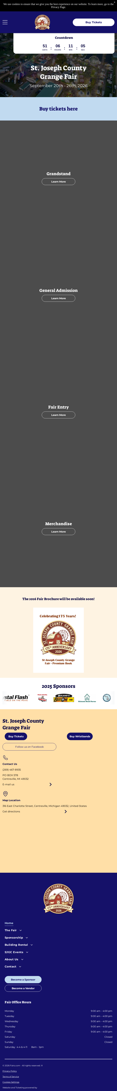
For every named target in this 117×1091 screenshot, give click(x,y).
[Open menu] (5, 22)
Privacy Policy (10, 1071)
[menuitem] (58, 924)
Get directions (11, 811)
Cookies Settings (11, 1082)
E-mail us (8, 784)
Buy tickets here (58, 108)
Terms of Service (11, 1076)
